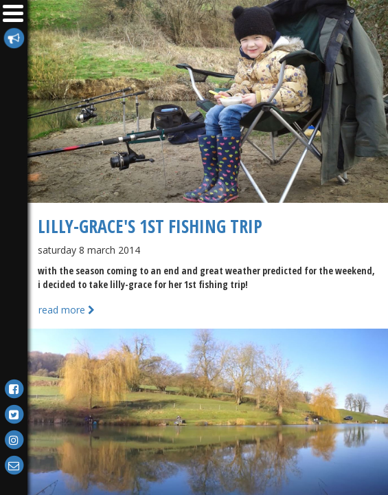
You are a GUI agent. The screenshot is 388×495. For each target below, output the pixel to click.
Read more (66, 309)
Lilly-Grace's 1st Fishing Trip (150, 226)
